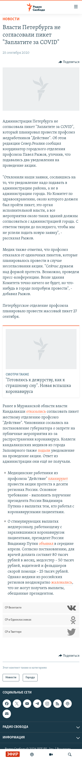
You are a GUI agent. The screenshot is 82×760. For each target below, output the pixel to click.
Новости (11, 19)
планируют (58, 479)
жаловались (61, 583)
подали (44, 451)
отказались (36, 412)
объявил (46, 544)
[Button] (69, 62)
